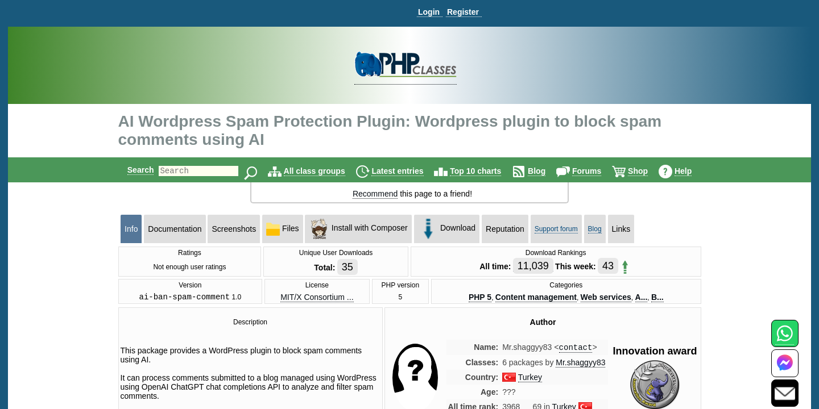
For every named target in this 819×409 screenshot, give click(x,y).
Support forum (556, 229)
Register (463, 11)
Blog (546, 171)
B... (657, 297)
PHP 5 (480, 297)
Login (429, 11)
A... (641, 297)
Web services (606, 297)
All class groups (324, 171)
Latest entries (407, 171)
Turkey (530, 380)
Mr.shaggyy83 (580, 365)
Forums (596, 171)
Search (131, 169)
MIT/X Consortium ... (316, 297)
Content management (536, 297)
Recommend (375, 193)
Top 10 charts (485, 171)
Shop (647, 171)
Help (692, 171)
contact (576, 349)
